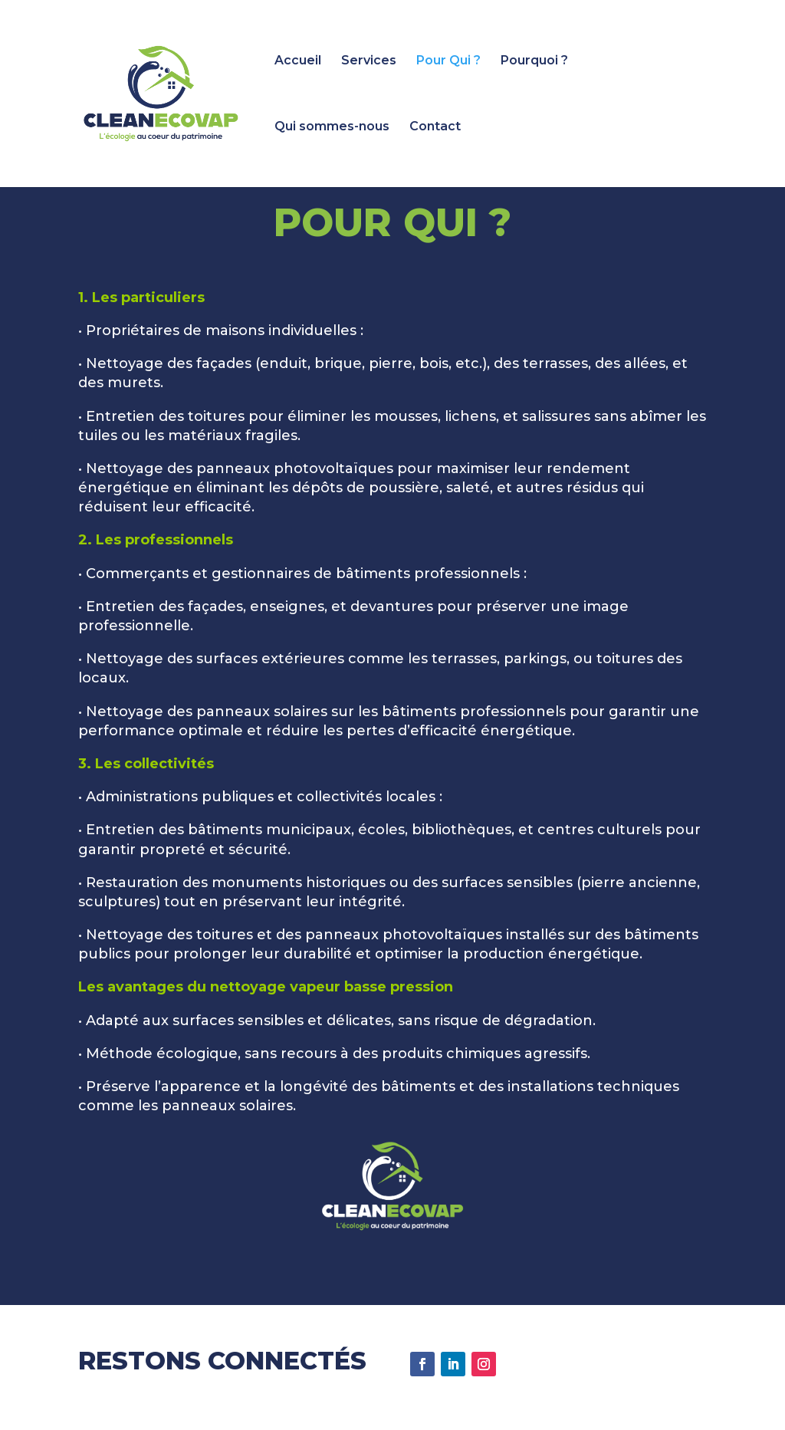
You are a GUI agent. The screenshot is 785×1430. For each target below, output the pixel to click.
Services (368, 61)
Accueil (297, 61)
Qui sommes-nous (331, 127)
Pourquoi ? (534, 61)
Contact (435, 127)
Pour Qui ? (448, 61)
